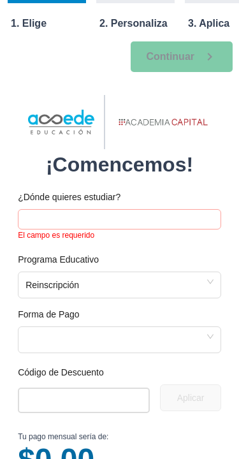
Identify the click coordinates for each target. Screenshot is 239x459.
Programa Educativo (58, 259)
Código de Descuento (61, 372)
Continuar (181, 56)
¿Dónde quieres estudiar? (69, 197)
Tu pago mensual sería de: (63, 436)
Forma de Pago (49, 314)
